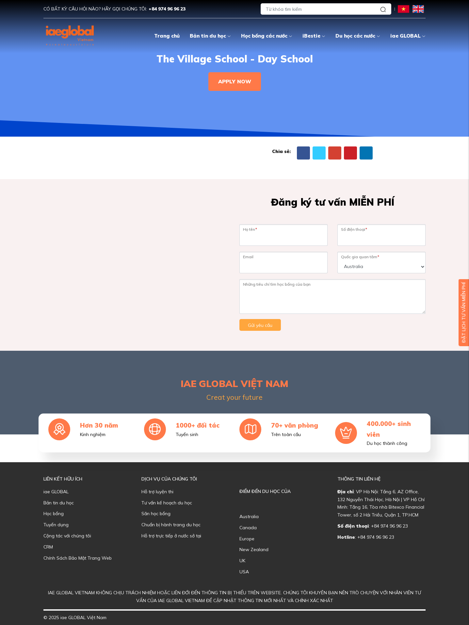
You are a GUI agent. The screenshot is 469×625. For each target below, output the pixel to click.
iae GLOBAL (408, 36)
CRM (48, 547)
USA (244, 572)
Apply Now (234, 81)
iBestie (313, 36)
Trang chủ (167, 36)
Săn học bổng (155, 513)
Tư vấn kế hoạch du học (166, 503)
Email (248, 256)
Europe (246, 539)
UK (242, 561)
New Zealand (253, 549)
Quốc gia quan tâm (360, 256)
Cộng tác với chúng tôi (67, 536)
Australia (249, 516)
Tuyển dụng (56, 525)
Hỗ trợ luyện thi (157, 492)
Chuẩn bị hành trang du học (171, 525)
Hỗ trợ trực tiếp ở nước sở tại (171, 536)
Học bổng (53, 513)
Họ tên (250, 229)
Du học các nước (357, 36)
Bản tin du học (210, 36)
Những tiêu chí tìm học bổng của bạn (277, 284)
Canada (248, 528)
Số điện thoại (354, 229)
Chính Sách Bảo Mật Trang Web (77, 558)
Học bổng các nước (266, 36)
